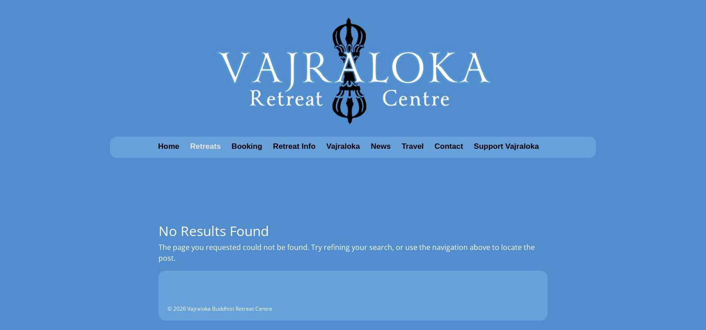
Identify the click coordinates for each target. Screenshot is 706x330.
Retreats (205, 146)
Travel (413, 146)
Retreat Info (294, 146)
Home (168, 146)
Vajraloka (343, 146)
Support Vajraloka (506, 146)
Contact (448, 146)
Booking (246, 146)
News (381, 146)
